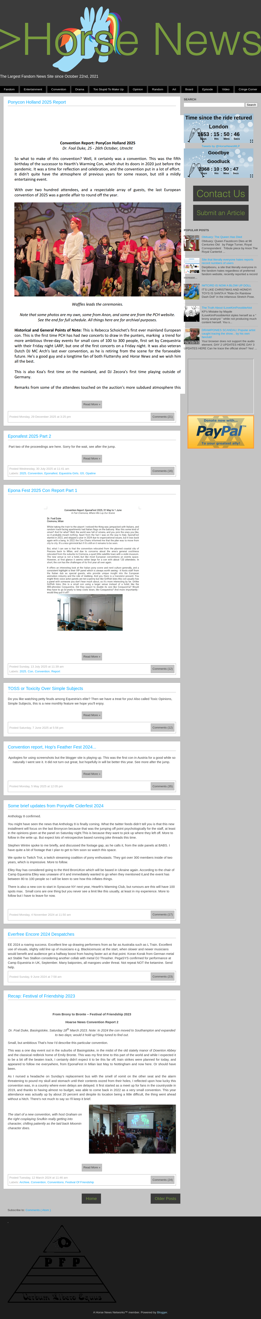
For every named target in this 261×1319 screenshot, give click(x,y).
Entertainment (33, 89)
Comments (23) (162, 976)
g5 (82, 473)
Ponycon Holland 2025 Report (37, 102)
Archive (24, 1182)
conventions (55, 1182)
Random (157, 89)
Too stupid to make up (108, 89)
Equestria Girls (69, 473)
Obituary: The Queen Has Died (222, 237)
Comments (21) (162, 416)
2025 (23, 473)
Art (174, 89)
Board (189, 89)
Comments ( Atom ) (38, 1210)
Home (91, 1198)
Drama (79, 89)
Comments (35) (162, 786)
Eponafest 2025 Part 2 (29, 436)
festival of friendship (79, 1182)
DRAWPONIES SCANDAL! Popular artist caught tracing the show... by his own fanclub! (228, 333)
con (30, 671)
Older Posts (165, 1198)
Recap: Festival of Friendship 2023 (41, 996)
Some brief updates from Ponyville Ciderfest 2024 (56, 805)
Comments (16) (162, 471)
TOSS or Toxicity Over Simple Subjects (45, 688)
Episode (207, 89)
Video (225, 89)
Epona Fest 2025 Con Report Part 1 (42, 490)
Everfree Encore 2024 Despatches (41, 934)
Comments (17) (162, 914)
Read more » (91, 404)
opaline (91, 473)
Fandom (9, 89)
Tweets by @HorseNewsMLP (221, 146)
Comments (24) (162, 1179)
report (55, 671)
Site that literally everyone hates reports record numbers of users (227, 261)
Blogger (162, 1312)
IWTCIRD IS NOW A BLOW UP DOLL (226, 285)
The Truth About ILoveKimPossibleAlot (227, 307)
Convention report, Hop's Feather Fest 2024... (52, 747)
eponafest (51, 473)
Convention (58, 89)
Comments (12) (162, 668)
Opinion (138, 89)
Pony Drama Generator (221, 386)
